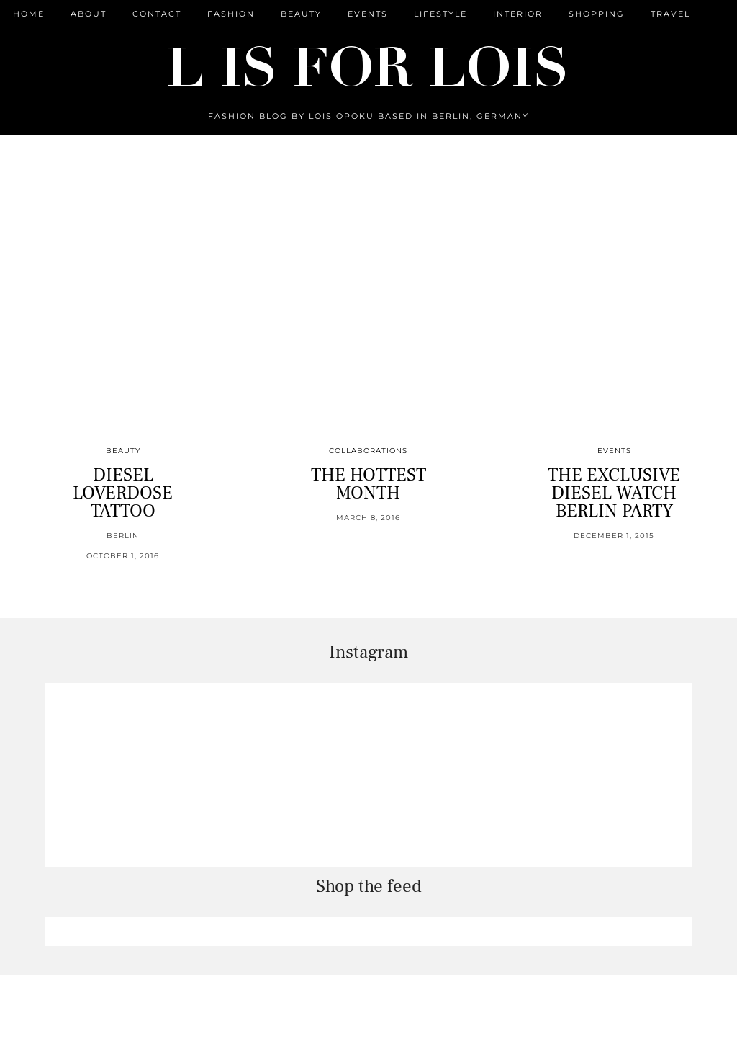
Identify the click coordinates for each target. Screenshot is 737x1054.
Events (368, 14)
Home (29, 14)
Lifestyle (440, 14)
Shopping (597, 14)
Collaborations (368, 450)
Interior (518, 14)
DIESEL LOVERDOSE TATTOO (123, 492)
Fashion (231, 14)
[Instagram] (136, 774)
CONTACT (156, 14)
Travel (670, 14)
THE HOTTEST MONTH (368, 483)
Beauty (301, 14)
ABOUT (89, 14)
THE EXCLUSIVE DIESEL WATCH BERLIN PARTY (614, 492)
